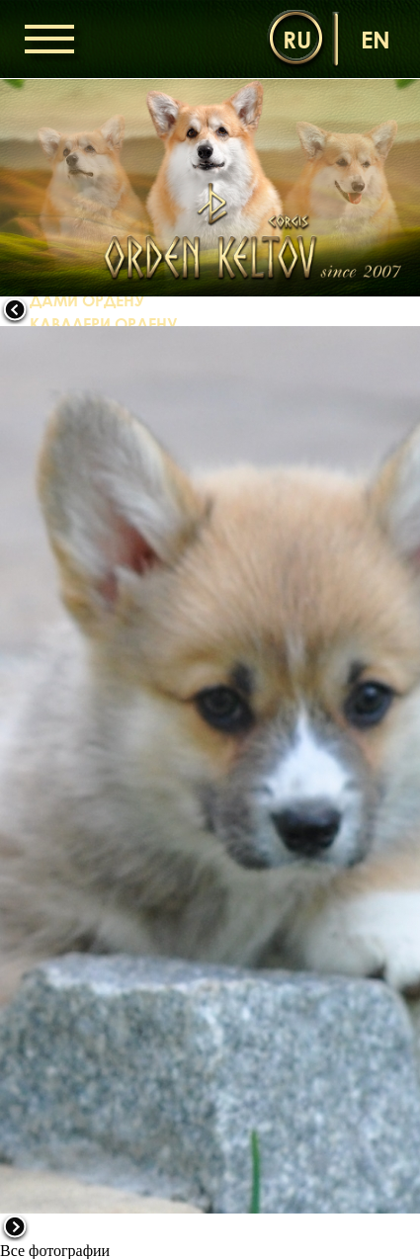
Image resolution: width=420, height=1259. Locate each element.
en (375, 39)
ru (297, 39)
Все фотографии (55, 1250)
